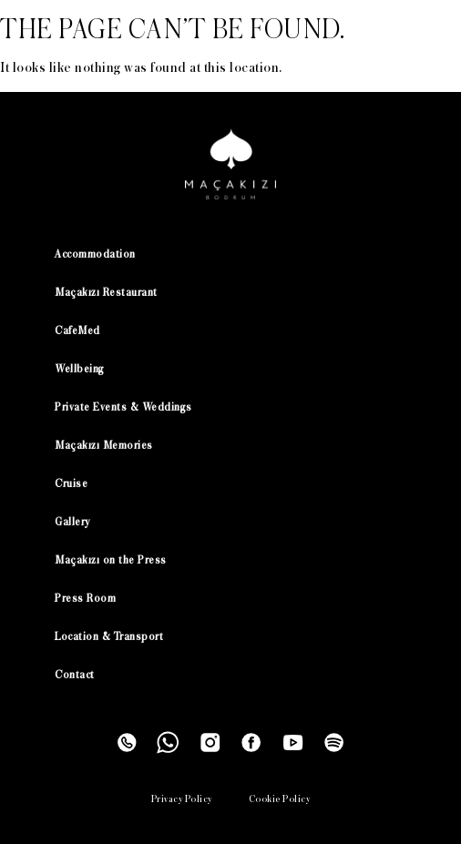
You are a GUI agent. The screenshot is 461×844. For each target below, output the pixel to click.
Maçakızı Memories (104, 446)
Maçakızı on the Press (111, 560)
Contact (75, 675)
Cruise (71, 484)
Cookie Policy (280, 799)
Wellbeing (80, 369)
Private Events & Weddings (123, 407)
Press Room (85, 599)
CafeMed (77, 331)
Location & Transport (109, 637)
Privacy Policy (181, 799)
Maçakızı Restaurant (106, 293)
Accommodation (95, 254)
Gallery (72, 522)
